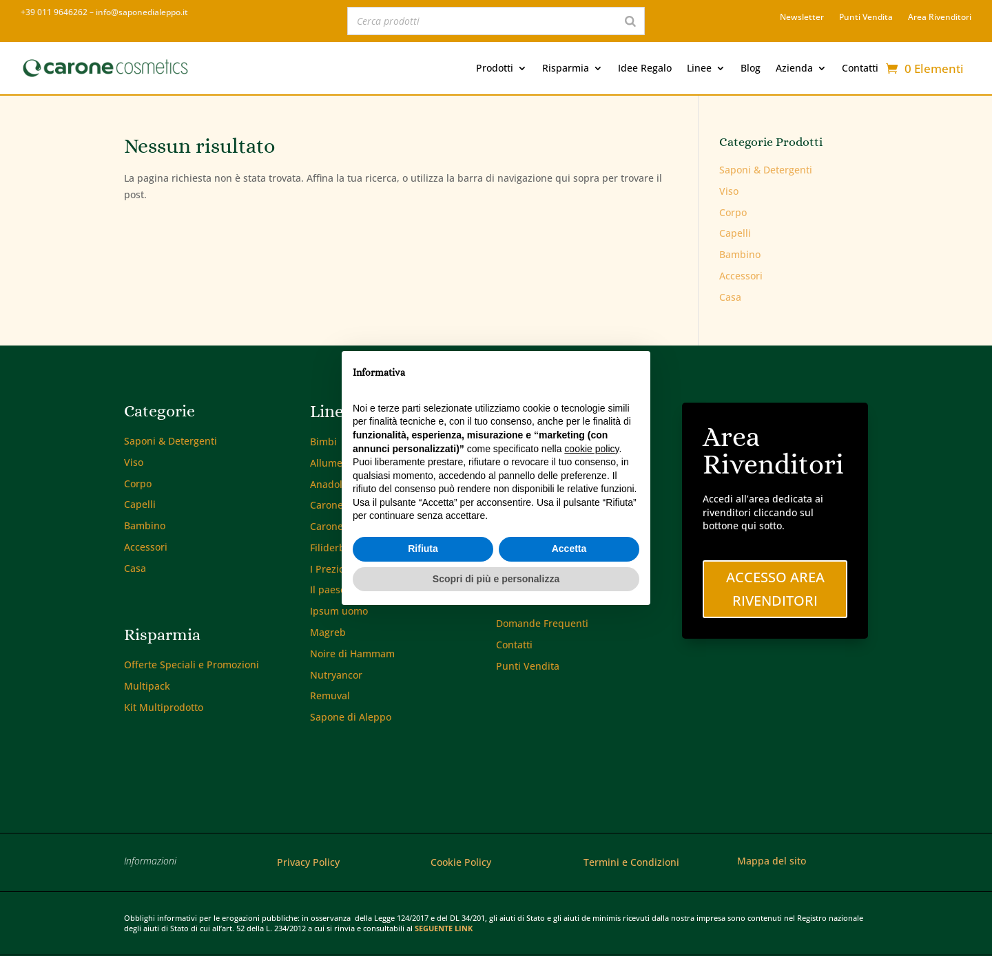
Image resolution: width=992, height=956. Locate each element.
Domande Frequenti (542, 623)
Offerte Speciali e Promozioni (191, 664)
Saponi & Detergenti (765, 169)
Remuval (330, 695)
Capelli (735, 233)
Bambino (740, 254)
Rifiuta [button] (423, 548)
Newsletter (802, 17)
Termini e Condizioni (631, 862)
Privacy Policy (308, 862)
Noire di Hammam (352, 653)
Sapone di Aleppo (350, 716)
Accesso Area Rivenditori (775, 589)
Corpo (733, 212)
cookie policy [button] (591, 448)
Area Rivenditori (939, 17)
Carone (326, 504)
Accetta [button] (569, 548)
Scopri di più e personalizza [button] (496, 578)
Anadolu (329, 484)
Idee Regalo (645, 67)
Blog (751, 67)
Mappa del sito (771, 860)
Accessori (741, 275)
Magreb (328, 632)
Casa (730, 297)
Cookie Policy (461, 862)
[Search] (630, 21)
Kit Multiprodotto (163, 707)
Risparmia (565, 67)
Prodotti (494, 67)
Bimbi (323, 441)
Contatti (860, 67)
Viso (728, 191)
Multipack (147, 685)
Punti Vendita (866, 17)
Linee (699, 67)
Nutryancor (336, 674)
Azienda (794, 67)
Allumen (329, 462)
